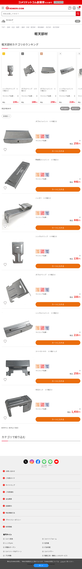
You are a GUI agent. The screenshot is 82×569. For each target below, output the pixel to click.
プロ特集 (8, 555)
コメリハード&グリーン (13, 551)
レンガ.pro (9, 543)
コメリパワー (49, 551)
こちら (62, 561)
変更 (77, 21)
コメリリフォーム (50, 539)
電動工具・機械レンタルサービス (55, 555)
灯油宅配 (47, 547)
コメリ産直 (9, 539)
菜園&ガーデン (10, 547)
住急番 (46, 543)
